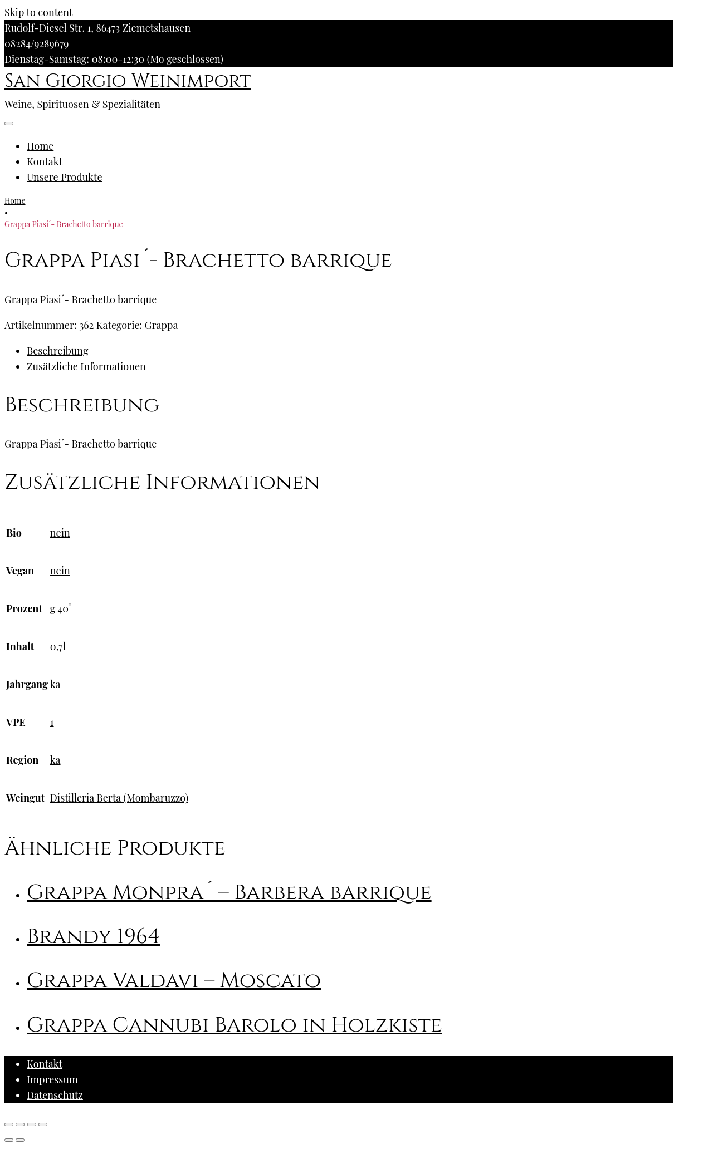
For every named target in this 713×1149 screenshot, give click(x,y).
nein (60, 532)
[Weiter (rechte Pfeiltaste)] (20, 1140)
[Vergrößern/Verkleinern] (42, 1124)
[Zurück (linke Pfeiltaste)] (8, 1140)
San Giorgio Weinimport (127, 81)
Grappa (161, 325)
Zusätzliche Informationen (86, 366)
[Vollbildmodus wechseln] (31, 1124)
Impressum (52, 1079)
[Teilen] (20, 1124)
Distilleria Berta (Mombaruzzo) (119, 797)
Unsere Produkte (64, 177)
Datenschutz (55, 1095)
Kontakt (44, 161)
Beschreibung (57, 350)
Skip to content (38, 12)
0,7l (58, 646)
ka (55, 684)
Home (40, 146)
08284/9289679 (36, 43)
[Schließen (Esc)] (8, 1124)
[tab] (350, 351)
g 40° (61, 608)
